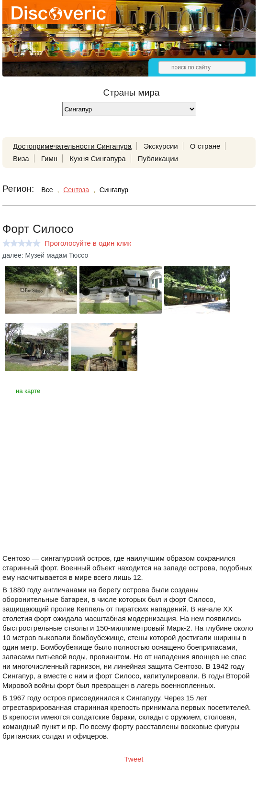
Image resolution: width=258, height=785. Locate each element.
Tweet (134, 759)
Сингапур (114, 190)
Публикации (158, 158)
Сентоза (76, 190)
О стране (205, 146)
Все (47, 190)
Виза (21, 158)
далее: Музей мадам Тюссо (45, 255)
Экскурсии (161, 146)
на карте (28, 390)
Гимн (49, 158)
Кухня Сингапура (97, 158)
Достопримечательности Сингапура (72, 146)
